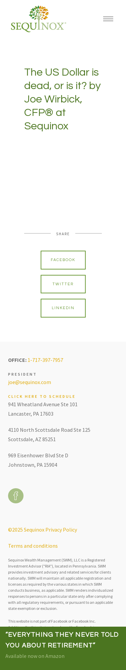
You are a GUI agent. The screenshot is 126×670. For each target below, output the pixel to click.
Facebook (63, 260)
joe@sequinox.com (29, 382)
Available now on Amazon (35, 656)
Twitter (63, 284)
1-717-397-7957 (45, 360)
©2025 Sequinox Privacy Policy (42, 529)
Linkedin (63, 308)
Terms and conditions (33, 545)
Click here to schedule (42, 396)
